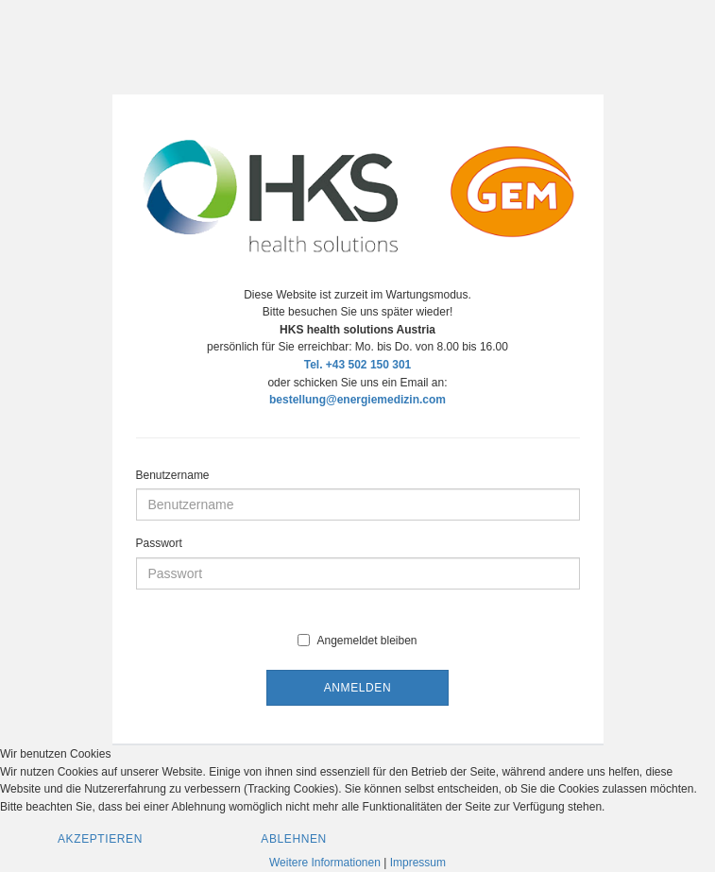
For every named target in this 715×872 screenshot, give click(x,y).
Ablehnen (294, 839)
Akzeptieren (100, 839)
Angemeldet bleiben (357, 640)
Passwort (159, 543)
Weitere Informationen (325, 862)
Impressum (418, 862)
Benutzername (173, 475)
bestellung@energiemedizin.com (357, 399)
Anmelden (357, 687)
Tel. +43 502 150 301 (358, 364)
